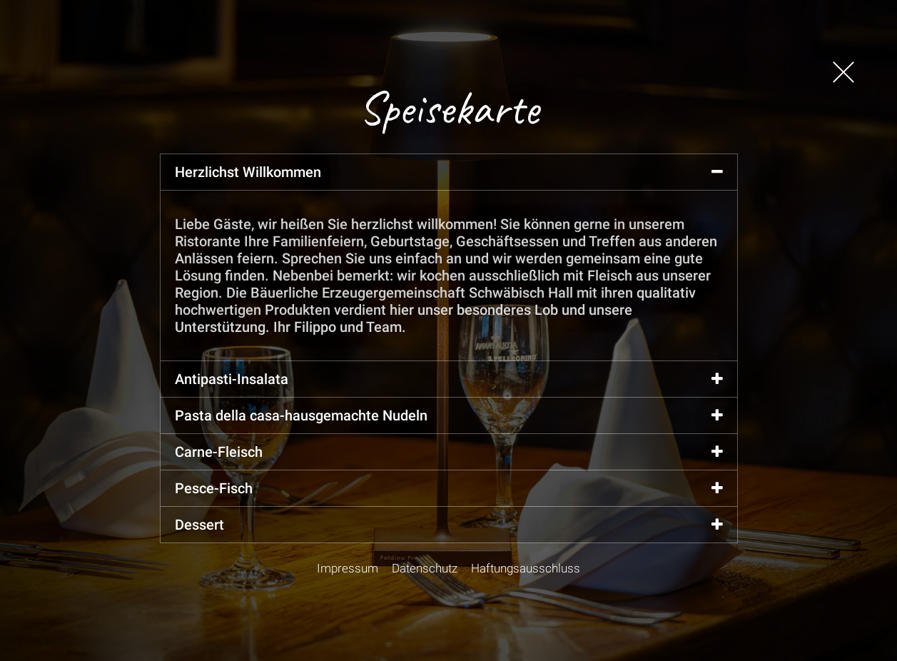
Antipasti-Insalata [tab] (449, 379)
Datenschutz (424, 568)
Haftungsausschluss (525, 568)
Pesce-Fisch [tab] (449, 488)
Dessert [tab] (449, 524)
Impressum (347, 568)
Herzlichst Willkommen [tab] (449, 172)
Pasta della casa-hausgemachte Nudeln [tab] (449, 415)
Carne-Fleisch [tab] (449, 451)
